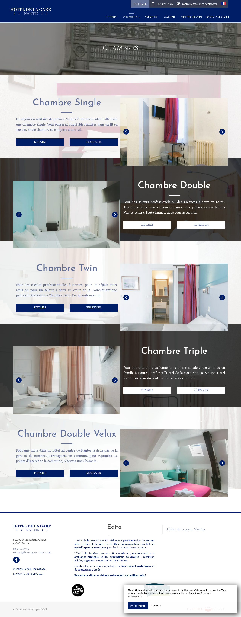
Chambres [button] (131, 17)
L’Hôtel (111, 17)
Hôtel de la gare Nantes (186, 529)
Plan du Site (39, 569)
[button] (223, 4)
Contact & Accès (217, 17)
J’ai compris (138, 606)
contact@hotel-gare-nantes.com (200, 3)
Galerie (169, 17)
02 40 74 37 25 (165, 3)
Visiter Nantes (191, 17)
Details (40, 141)
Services (151, 17)
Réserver (140, 3)
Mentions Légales (22, 569)
